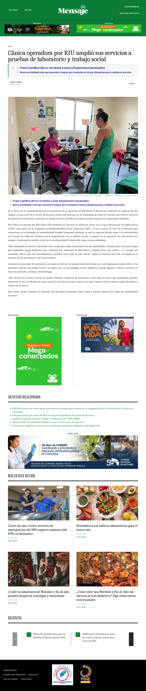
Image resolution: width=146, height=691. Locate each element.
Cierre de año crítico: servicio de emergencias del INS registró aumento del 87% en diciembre (37, 530)
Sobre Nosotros (10, 670)
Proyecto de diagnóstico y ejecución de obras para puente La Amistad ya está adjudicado (56, 425)
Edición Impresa (129, 7)
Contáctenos (26, 679)
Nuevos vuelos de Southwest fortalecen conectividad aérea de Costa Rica (48, 422)
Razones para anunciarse (14, 675)
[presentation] (15, 639)
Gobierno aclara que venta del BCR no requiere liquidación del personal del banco (53, 415)
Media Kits (33, 675)
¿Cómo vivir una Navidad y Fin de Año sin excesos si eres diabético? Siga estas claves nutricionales (106, 596)
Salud (10, 46)
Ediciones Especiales (127, 13)
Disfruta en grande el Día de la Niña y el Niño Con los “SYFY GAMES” (47, 419)
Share (131, 84)
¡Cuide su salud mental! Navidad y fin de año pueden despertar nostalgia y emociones (38, 594)
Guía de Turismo (10, 679)
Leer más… (13, 541)
